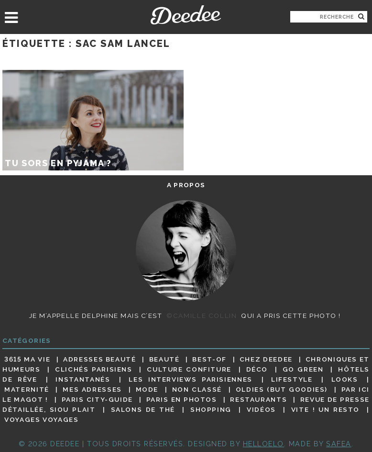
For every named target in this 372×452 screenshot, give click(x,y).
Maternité (26, 389)
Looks (344, 379)
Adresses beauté (99, 359)
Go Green (303, 369)
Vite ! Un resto (325, 409)
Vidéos (261, 409)
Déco (257, 369)
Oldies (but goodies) (282, 389)
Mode (147, 389)
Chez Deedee (266, 359)
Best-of (209, 359)
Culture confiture (189, 369)
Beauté (164, 359)
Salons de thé (143, 409)
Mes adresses (92, 389)
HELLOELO (263, 444)
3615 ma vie (27, 359)
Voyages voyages (41, 420)
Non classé (197, 389)
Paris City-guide (97, 399)
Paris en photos (181, 399)
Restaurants (258, 399)
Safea (338, 444)
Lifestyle (292, 379)
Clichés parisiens (93, 369)
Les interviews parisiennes (190, 379)
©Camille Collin (201, 315)
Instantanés (82, 379)
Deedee (185, 14)
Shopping (210, 409)
